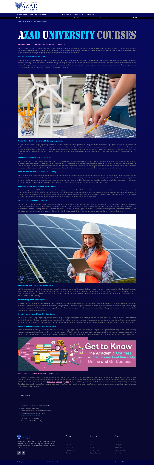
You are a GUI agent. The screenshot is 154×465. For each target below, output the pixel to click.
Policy (77, 18)
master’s (59, 382)
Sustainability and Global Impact (30, 418)
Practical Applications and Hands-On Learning (33, 413)
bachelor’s (51, 382)
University (72, 65)
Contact (134, 18)
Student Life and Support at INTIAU (30, 416)
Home (64, 14)
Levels (48, 18)
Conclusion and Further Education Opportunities (34, 421)
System (105, 18)
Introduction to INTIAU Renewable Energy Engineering (35, 405)
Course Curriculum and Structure (30, 408)
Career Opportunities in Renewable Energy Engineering (36, 410)
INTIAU (21, 161)
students (79, 65)
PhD (67, 382)
